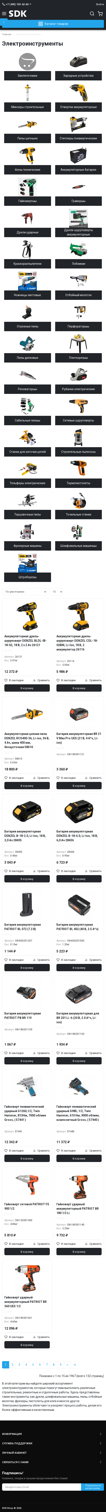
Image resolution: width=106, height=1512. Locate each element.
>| (75, 1364)
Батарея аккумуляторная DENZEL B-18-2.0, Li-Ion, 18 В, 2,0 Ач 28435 (25, 836)
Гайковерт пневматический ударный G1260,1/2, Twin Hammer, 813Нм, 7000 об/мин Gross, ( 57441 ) (25, 1113)
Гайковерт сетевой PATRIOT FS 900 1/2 (26, 1206)
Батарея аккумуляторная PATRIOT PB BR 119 (22, 1015)
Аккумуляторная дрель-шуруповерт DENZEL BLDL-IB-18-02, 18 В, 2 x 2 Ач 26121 (25, 641)
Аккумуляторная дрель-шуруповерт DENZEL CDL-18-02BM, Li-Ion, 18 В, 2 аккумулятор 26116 (77, 643)
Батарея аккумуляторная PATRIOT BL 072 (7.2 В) (22, 927)
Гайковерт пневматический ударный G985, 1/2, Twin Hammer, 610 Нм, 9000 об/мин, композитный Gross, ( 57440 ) (78, 1113)
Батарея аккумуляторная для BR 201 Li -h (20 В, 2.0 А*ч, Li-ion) (77, 1018)
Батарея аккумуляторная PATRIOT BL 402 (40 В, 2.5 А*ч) (77, 927)
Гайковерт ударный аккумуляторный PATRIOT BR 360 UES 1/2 (25, 1302)
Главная (6, 34)
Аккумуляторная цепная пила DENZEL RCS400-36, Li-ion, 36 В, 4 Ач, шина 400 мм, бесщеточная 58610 (26, 740)
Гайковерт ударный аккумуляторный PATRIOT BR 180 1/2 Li (77, 1209)
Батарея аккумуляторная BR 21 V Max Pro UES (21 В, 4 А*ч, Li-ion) (78, 738)
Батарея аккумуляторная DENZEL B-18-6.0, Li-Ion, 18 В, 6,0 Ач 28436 (77, 836)
